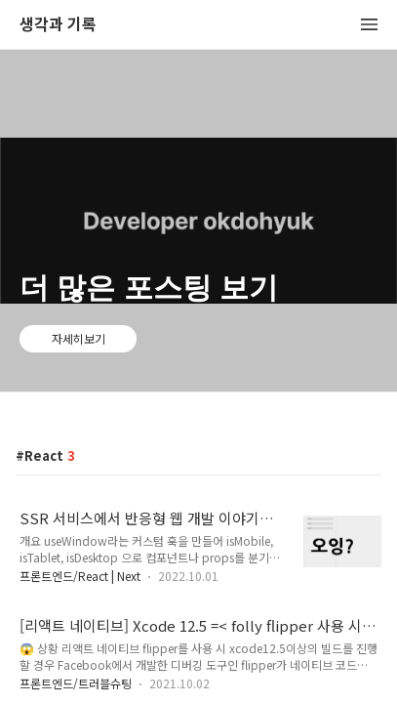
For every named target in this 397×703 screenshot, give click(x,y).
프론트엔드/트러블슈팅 (76, 683)
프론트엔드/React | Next (80, 575)
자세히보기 (78, 338)
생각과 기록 (58, 25)
